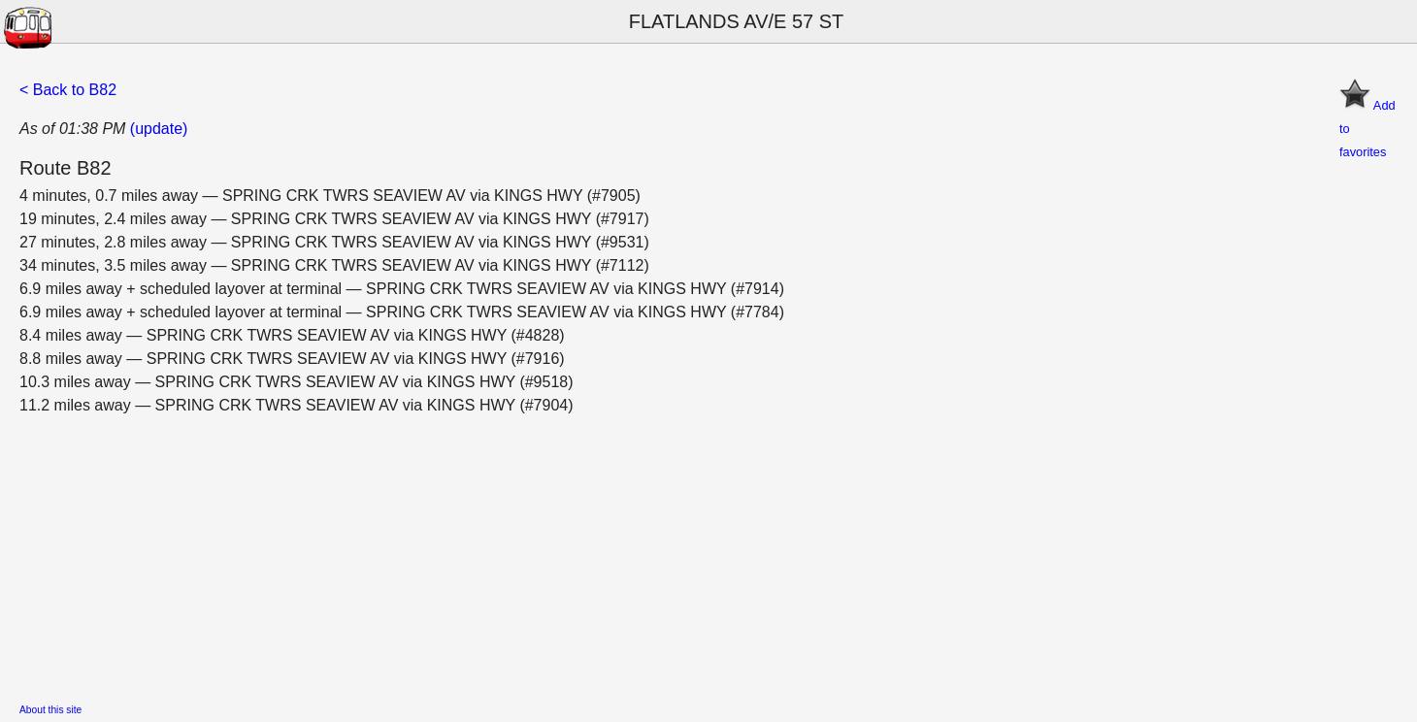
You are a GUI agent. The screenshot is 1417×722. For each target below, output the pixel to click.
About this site (50, 710)
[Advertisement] (601, 553)
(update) (159, 128)
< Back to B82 (67, 90)
